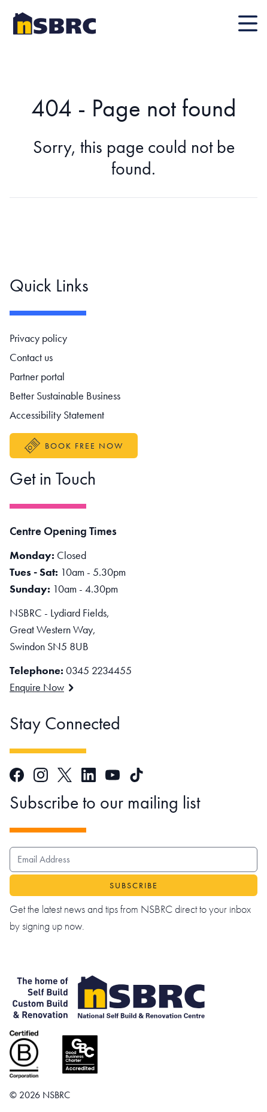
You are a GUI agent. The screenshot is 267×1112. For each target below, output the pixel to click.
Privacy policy (38, 338)
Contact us (31, 357)
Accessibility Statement (57, 415)
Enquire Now (42, 687)
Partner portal (37, 376)
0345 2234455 (99, 670)
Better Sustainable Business (65, 395)
